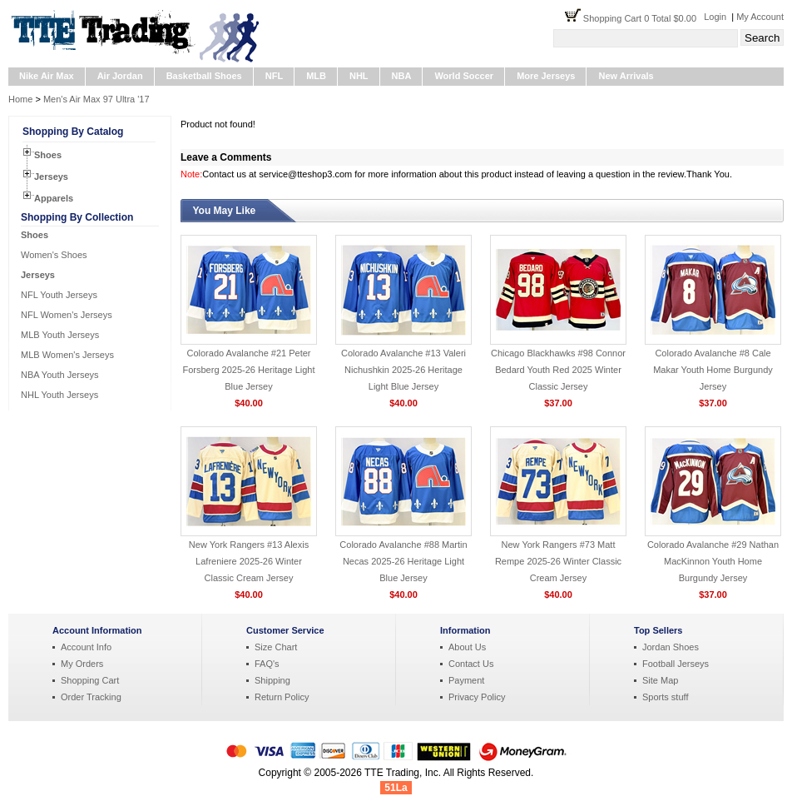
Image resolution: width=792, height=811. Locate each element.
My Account (760, 17)
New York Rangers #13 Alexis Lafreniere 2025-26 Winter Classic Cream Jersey (249, 561)
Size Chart (276, 647)
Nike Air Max (46, 76)
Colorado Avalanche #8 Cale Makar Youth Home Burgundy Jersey (713, 369)
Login (715, 17)
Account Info (86, 647)
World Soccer (463, 76)
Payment (466, 680)
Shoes (48, 155)
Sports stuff (665, 697)
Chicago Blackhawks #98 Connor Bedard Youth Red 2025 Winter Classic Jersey (558, 369)
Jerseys (51, 177)
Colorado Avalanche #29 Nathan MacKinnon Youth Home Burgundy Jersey (713, 561)
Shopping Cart (90, 680)
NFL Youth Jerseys (59, 295)
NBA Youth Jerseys (60, 375)
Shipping (272, 680)
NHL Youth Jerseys (59, 395)
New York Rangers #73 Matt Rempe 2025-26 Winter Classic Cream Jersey (558, 561)
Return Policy (282, 697)
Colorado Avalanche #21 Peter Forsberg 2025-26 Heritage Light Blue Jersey (249, 369)
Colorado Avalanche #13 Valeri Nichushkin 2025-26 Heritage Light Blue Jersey (403, 369)
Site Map (660, 680)
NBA (402, 76)
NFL (274, 76)
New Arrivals (625, 76)
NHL (359, 76)
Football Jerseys (675, 664)
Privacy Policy (476, 697)
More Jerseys (546, 76)
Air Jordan (120, 76)
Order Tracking (91, 697)
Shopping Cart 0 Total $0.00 (643, 18)
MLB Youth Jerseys (60, 335)
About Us (467, 647)
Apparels (53, 198)
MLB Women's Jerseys (67, 355)
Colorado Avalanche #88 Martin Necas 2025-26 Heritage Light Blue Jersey (403, 561)
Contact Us (470, 664)
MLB (316, 76)
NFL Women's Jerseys (66, 315)
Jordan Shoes (670, 647)
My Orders (82, 664)
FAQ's (267, 664)
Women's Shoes (54, 255)
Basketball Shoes (204, 76)
